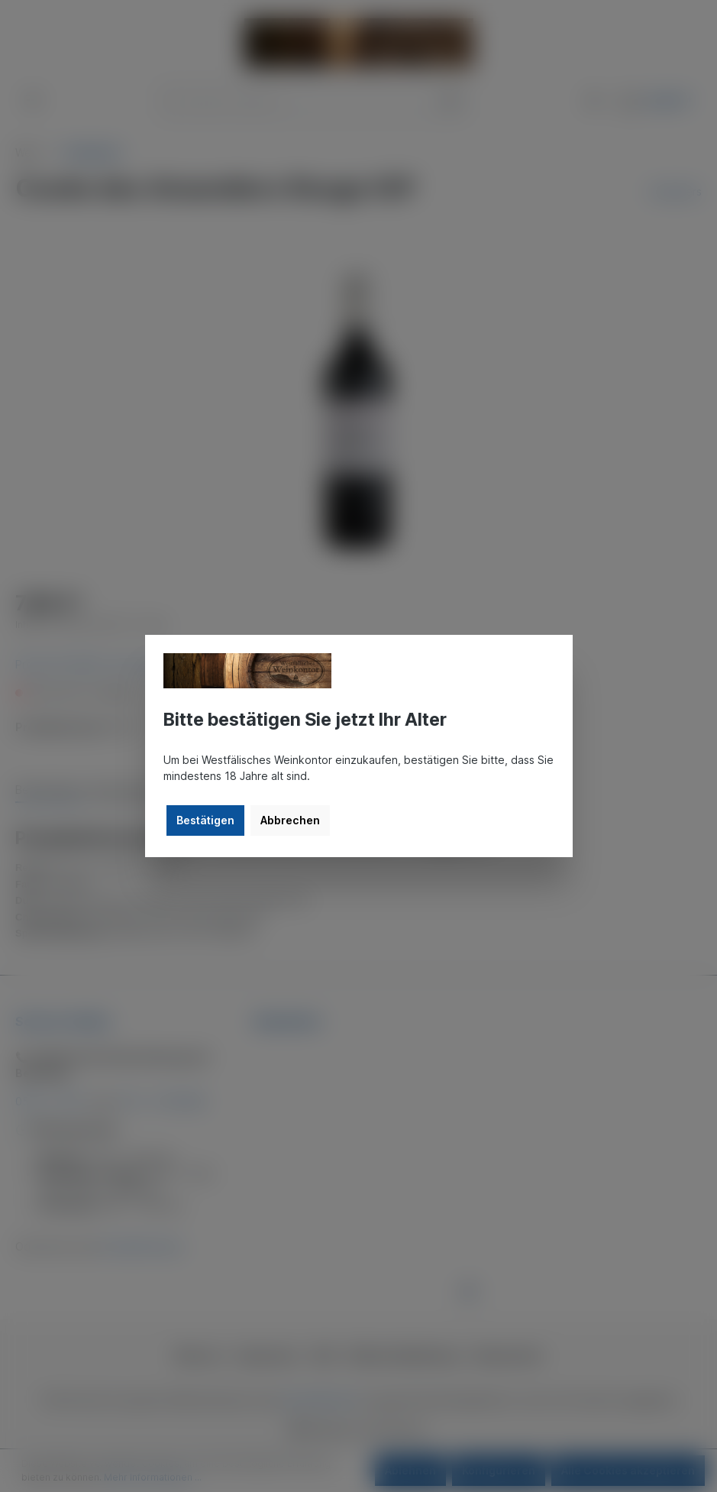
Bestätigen (205, 820)
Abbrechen (290, 820)
